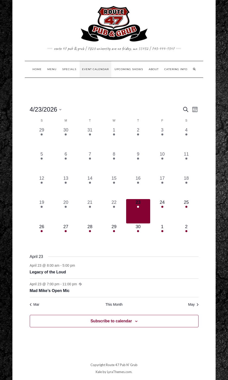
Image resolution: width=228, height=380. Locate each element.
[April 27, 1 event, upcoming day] (66, 235)
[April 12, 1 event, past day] (42, 187)
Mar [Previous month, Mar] (34, 304)
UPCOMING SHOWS (128, 69)
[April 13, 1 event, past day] (66, 187)
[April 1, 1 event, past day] (114, 139)
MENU (52, 69)
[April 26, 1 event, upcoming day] (42, 235)
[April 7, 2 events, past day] (90, 163)
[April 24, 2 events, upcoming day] (162, 211)
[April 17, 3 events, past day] (162, 187)
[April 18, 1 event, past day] (186, 187)
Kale (99, 372)
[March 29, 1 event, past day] (42, 139)
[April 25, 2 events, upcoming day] (186, 211)
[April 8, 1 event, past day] (114, 163)
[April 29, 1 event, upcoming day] (114, 235)
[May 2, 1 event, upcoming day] (186, 235)
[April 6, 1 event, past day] (66, 163)
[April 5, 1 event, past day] (42, 163)
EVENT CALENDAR (95, 69)
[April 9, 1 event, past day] (138, 163)
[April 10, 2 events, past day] (162, 163)
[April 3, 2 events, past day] (162, 139)
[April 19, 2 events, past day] (42, 211)
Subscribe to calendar (111, 321)
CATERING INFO (175, 69)
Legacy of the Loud (48, 272)
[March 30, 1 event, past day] (66, 139)
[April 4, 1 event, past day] (186, 139)
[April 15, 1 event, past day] (114, 187)
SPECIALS (69, 69)
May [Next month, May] (193, 304)
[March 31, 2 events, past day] (90, 139)
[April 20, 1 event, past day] (66, 211)
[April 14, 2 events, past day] (90, 187)
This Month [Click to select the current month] (113, 304)
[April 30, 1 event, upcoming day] (138, 235)
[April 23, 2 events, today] (138, 211)
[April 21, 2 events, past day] (90, 211)
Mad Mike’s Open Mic (50, 291)
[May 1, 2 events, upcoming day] (162, 235)
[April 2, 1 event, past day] (138, 139)
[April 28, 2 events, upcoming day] (90, 235)
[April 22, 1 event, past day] (114, 211)
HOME (37, 69)
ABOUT (154, 69)
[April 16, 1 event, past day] (138, 187)
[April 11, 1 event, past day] (186, 163)
